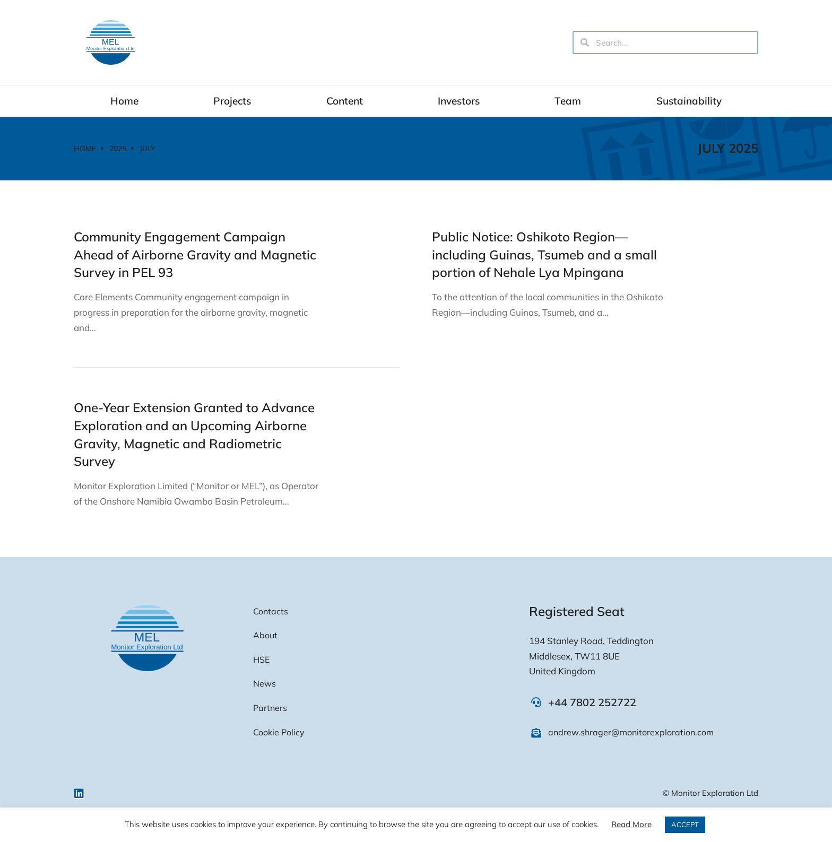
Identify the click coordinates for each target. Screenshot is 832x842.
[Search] (585, 42)
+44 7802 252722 (592, 702)
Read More (631, 824)
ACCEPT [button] (685, 824)
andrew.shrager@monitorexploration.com (631, 732)
